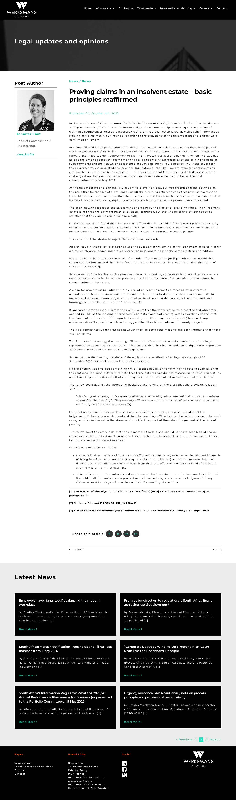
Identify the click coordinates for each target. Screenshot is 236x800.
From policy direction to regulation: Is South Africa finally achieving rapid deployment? (134, 603)
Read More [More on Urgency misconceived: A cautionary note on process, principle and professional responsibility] (166, 684)
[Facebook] (109, 534)
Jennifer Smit (29, 134)
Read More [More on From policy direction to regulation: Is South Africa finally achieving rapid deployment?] (98, 629)
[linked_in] (124, 741)
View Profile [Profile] (25, 154)
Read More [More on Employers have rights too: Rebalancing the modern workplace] (27, 629)
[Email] (135, 534)
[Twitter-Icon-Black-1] (124, 753)
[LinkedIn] (127, 534)
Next (216, 549)
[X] (118, 534)
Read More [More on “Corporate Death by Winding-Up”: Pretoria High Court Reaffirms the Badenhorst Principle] (30, 683)
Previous (78, 549)
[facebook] (124, 747)
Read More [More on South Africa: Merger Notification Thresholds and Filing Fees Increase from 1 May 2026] (164, 630)
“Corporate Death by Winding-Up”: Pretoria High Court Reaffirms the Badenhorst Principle (64, 657)
